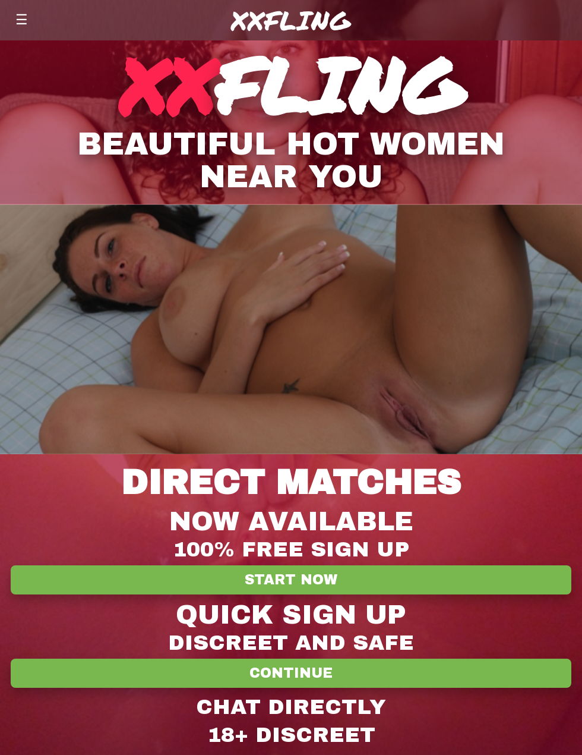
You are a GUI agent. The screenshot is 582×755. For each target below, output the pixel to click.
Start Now (291, 579)
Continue (291, 673)
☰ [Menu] (21, 19)
